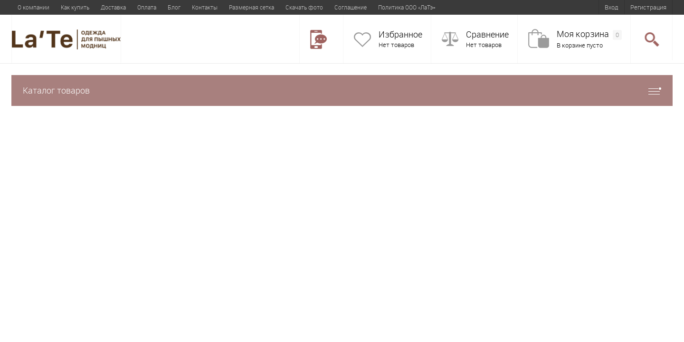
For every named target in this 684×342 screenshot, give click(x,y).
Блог (174, 7)
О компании (33, 7)
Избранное (400, 34)
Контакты (205, 7)
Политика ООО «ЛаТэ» (406, 7)
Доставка (113, 7)
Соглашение (350, 7)
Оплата (146, 7)
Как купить (75, 7)
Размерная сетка (251, 7)
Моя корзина (589, 34)
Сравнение (487, 34)
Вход (611, 7)
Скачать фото (304, 7)
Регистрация (648, 7)
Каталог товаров (342, 90)
